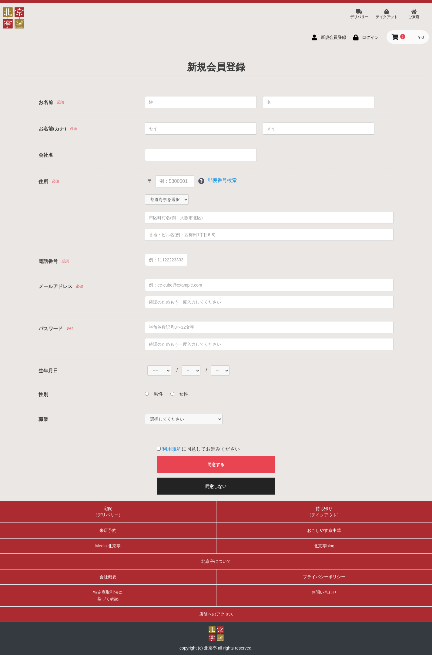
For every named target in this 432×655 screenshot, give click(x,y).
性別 (43, 394)
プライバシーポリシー (324, 576)
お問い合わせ (324, 592)
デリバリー (359, 14)
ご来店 (414, 14)
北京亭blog (324, 545)
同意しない (215, 486)
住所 (43, 181)
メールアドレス (55, 286)
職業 (43, 419)
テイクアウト (386, 14)
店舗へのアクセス (216, 614)
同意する (215, 464)
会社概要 (107, 576)
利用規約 (172, 449)
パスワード (51, 328)
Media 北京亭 (108, 545)
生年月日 (48, 370)
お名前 (46, 102)
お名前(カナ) (52, 128)
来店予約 (107, 530)
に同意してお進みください (198, 449)
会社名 (46, 155)
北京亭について (216, 561)
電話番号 (48, 261)
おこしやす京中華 (324, 530)
